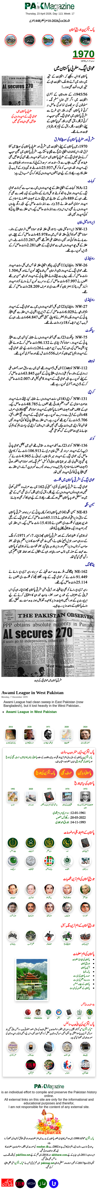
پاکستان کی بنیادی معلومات (81, 960)
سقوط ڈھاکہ (49, 943)
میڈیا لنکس (49, 1072)
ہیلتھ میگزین (85, 1072)
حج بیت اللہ (85, 1054)
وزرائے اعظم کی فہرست (81, 980)
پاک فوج (86, 972)
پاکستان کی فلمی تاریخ (83, 761)
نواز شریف (31, 896)
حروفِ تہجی (66, 773)
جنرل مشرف (12, 914)
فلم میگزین (31, 1072)
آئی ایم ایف (31, 868)
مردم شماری (85, 868)
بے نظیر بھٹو (49, 896)
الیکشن (58, 1018)
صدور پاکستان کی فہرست (81, 976)
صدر (67, 850)
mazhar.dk (43, 1147)
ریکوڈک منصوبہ (62, 817)
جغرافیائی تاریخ (67, 943)
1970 (84, 54)
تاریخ (89, 1018)
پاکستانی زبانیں (84, 773)
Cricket (28, 1018)
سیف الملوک (31, 1054)
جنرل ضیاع (31, 914)
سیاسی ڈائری (12, 943)
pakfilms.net (23, 1155)
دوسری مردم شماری (61, 813)
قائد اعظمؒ (85, 896)
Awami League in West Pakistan (31, 712)
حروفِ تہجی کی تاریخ (13, 757)
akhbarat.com (59, 1155)
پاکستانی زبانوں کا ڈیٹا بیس (28, 757)
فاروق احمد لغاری (62, 822)
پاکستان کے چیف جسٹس (81, 984)
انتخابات (67, 868)
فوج (48, 1018)
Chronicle (38, 1018)
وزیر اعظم (49, 850)
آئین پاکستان (85, 850)
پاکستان (79, 1018)
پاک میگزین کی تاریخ (45, 773)
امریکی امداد (12, 868)
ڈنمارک (67, 1072)
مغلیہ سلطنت (67, 1054)
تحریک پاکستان (85, 943)
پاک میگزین (88, 757)
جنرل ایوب (67, 914)
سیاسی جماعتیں (49, 868)
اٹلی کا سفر (49, 1054)
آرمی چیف (31, 850)
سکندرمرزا (85, 914)
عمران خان (12, 896)
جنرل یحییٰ (49, 914)
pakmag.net (47, 1163)
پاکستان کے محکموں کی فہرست (80, 988)
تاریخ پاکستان (85, 964)
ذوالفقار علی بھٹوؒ (67, 896)
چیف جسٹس (12, 850)
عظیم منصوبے (31, 943)
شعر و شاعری (12, 1054)
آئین (68, 1018)
